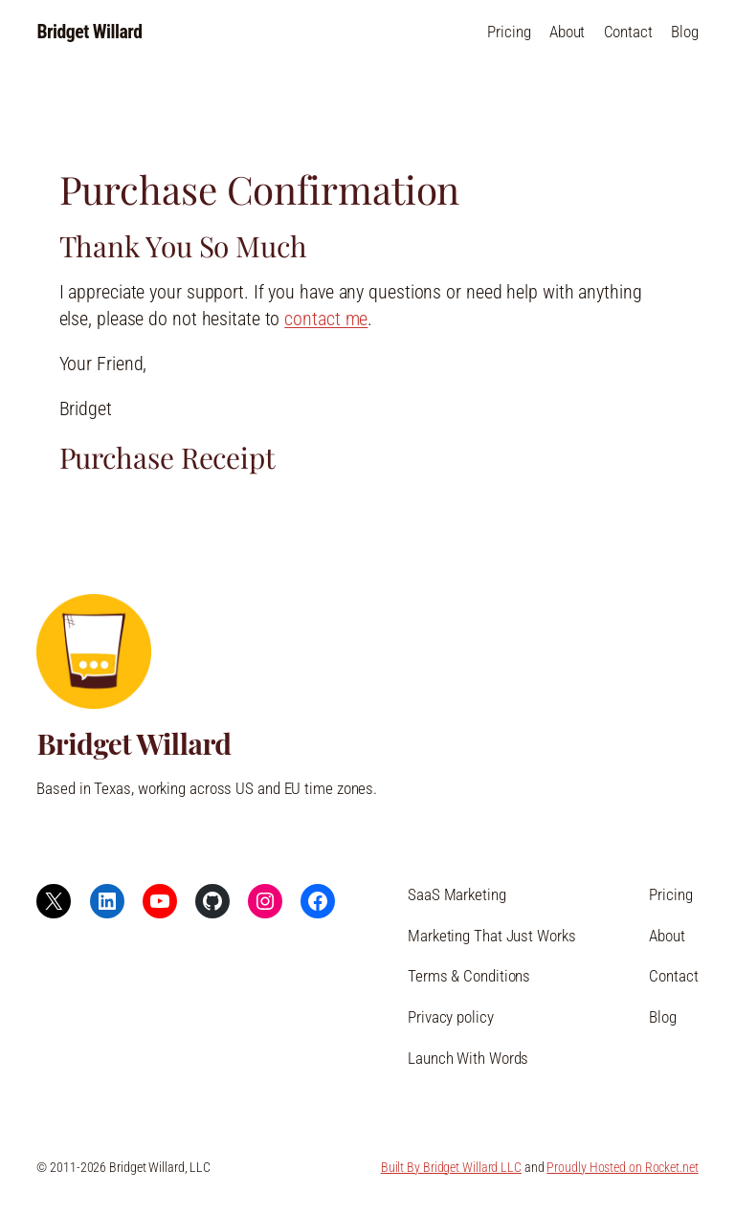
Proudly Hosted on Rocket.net (622, 1167)
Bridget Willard (89, 32)
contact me (326, 319)
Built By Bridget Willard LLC (451, 1167)
